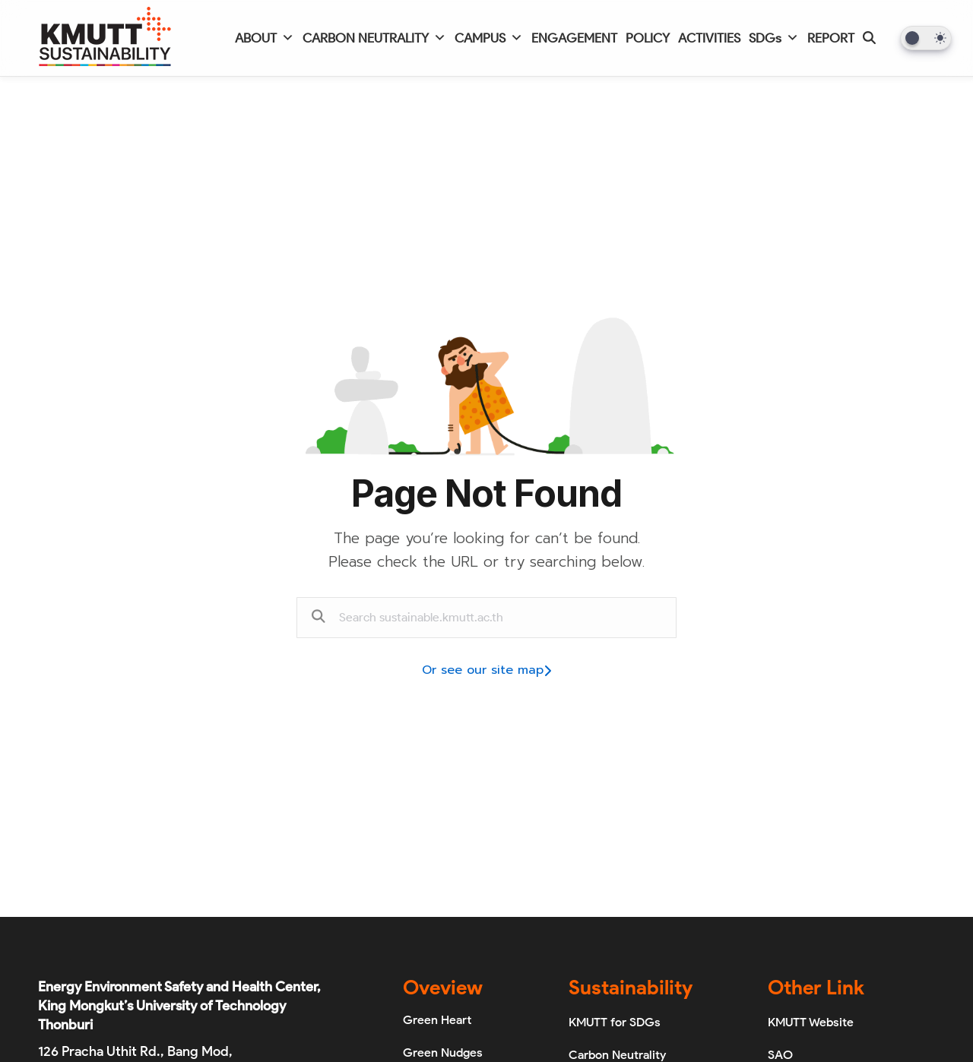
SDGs (774, 38)
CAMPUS (489, 38)
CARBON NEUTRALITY (374, 38)
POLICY (648, 38)
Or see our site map (486, 670)
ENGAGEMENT (574, 38)
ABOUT (264, 38)
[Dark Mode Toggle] (926, 38)
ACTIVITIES (709, 38)
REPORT (830, 38)
